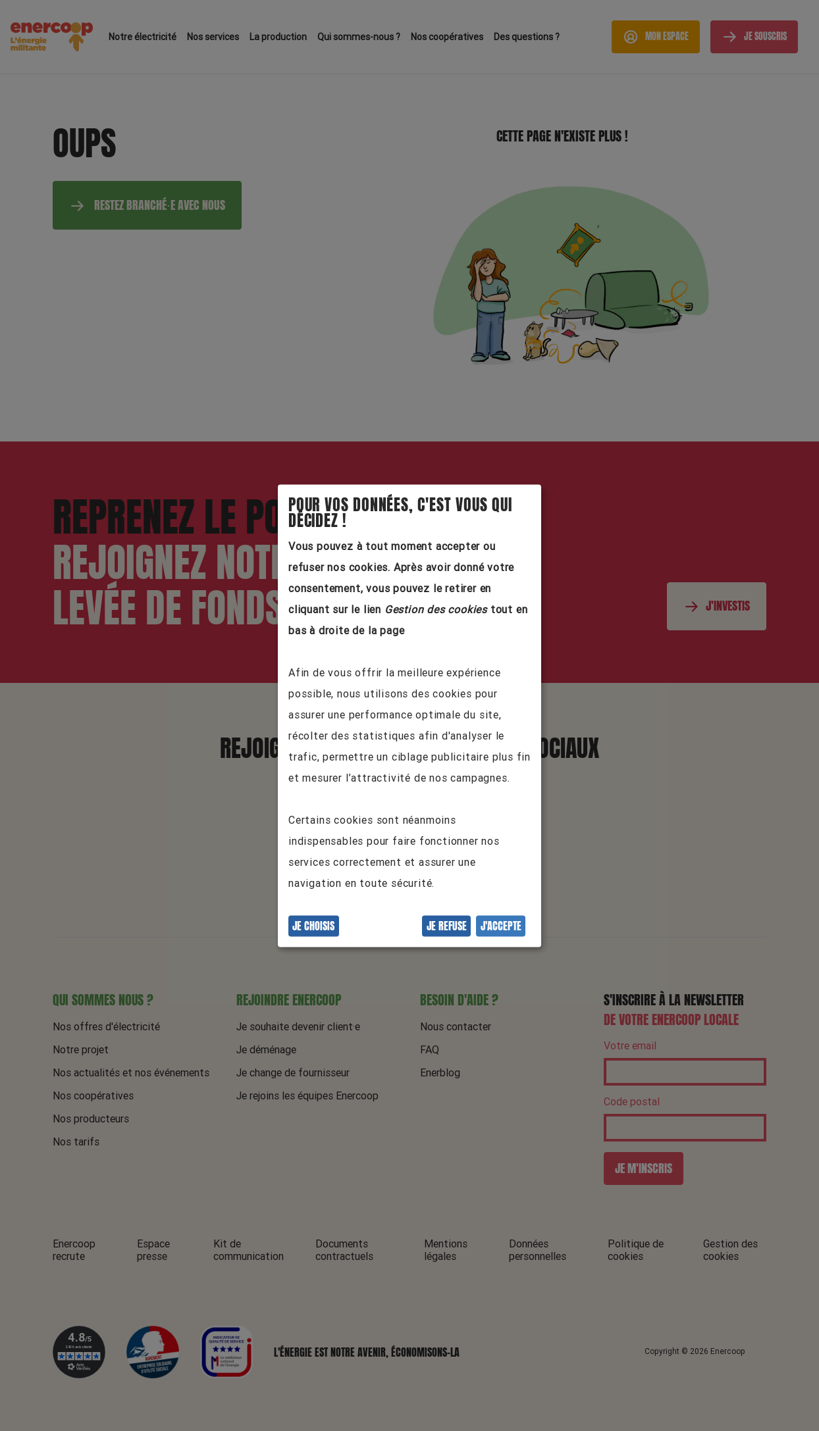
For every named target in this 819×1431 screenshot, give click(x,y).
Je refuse (447, 926)
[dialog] (409, 715)
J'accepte (501, 926)
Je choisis (313, 926)
